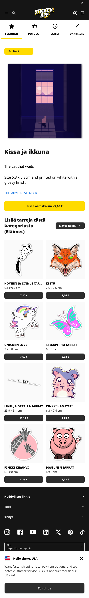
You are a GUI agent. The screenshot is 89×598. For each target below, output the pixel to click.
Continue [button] (44, 588)
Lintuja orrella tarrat (23, 406)
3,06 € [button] (65, 295)
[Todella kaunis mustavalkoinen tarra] (23, 259)
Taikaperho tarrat (61, 345)
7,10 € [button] (23, 295)
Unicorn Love (15, 345)
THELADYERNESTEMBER (20, 193)
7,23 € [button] (65, 418)
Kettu (50, 283)
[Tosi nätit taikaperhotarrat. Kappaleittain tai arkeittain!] (65, 321)
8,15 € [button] (23, 479)
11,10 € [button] (23, 418)
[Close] (81, 558)
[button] (43, 547)
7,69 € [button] (23, 356)
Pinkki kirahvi (16, 467)
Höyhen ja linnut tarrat (23, 283)
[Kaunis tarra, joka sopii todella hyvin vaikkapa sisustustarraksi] (23, 382)
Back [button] (13, 51)
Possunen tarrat (60, 467)
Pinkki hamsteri (59, 406)
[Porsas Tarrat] (65, 443)
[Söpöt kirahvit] (23, 443)
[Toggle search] (13, 13)
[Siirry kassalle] (82, 12)
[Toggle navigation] (6, 13)
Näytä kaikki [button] (70, 225)
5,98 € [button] (65, 356)
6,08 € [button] (65, 479)
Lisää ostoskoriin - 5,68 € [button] (44, 206)
